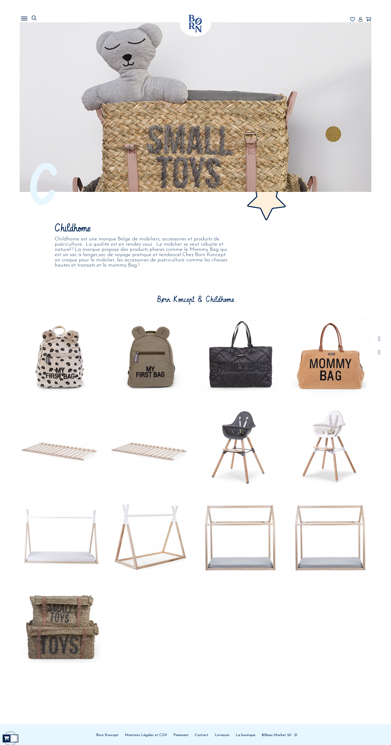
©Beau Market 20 (276, 735)
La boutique (245, 735)
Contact (201, 735)
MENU (51, 17)
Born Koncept (107, 735)
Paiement (181, 735)
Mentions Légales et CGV (146, 735)
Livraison (222, 735)
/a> (379, 338)
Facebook (379, 352)
